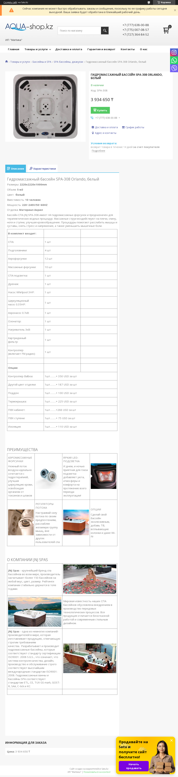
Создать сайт (10, 2)
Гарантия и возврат (101, 49)
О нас (143, 49)
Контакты (128, 49)
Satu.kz (105, 768)
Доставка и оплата (68, 49)
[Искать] (105, 30)
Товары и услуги (36, 49)
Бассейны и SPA (41, 61)
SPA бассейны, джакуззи (68, 61)
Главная (13, 49)
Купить (102, 110)
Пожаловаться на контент (97, 771)
